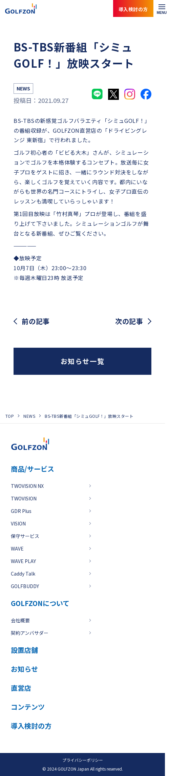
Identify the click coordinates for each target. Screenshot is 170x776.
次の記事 (129, 321)
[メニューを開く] (161, 8)
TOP (9, 416)
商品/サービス (32, 469)
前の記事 (36, 321)
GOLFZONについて (40, 603)
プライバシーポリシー (82, 760)
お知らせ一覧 (83, 361)
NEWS (29, 416)
